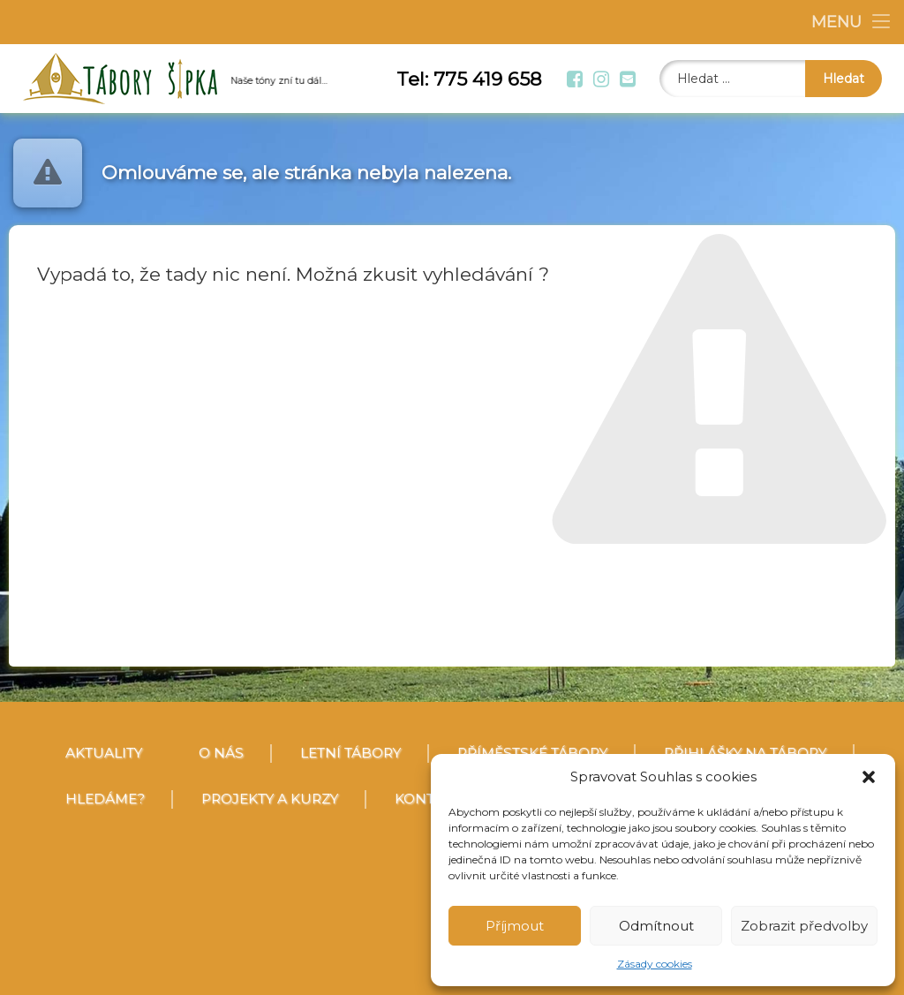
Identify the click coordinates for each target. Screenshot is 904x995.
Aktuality (103, 752)
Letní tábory (350, 752)
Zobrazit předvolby (804, 925)
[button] (869, 777)
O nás (221, 752)
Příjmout (515, 925)
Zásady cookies (654, 963)
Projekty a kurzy (269, 798)
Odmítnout (656, 925)
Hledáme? (105, 798)
